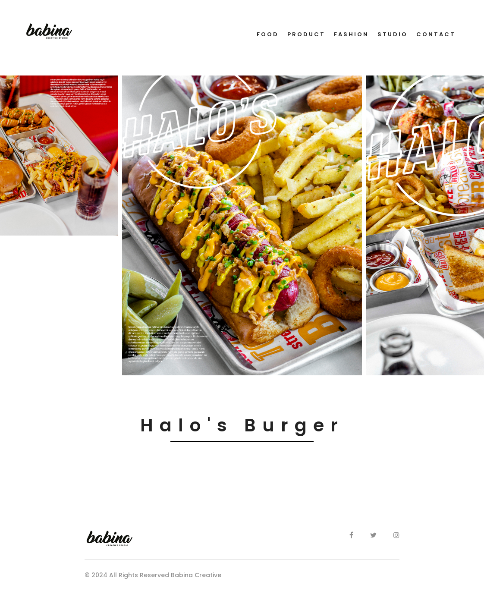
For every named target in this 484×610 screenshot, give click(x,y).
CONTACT (436, 34)
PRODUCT (306, 34)
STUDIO (392, 34)
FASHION (351, 34)
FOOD (268, 34)
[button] (4, 381)
